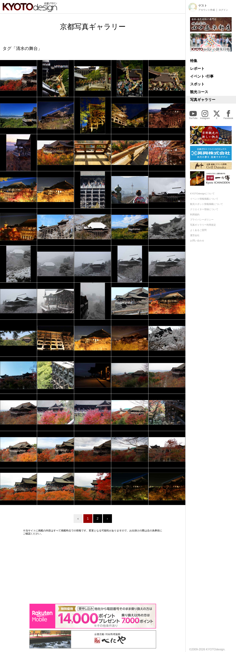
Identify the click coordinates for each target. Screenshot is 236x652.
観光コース (199, 92)
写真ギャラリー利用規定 (203, 224)
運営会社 (194, 235)
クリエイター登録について (204, 209)
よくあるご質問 (198, 230)
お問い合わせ (197, 240)
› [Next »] (107, 518)
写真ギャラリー (202, 100)
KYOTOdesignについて (202, 193)
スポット (197, 84)
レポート (197, 69)
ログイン (223, 10)
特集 (193, 61)
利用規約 (194, 214)
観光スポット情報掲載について (206, 204)
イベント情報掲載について (204, 198)
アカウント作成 (206, 10)
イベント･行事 (202, 76)
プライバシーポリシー (202, 219)
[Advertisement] (93, 569)
